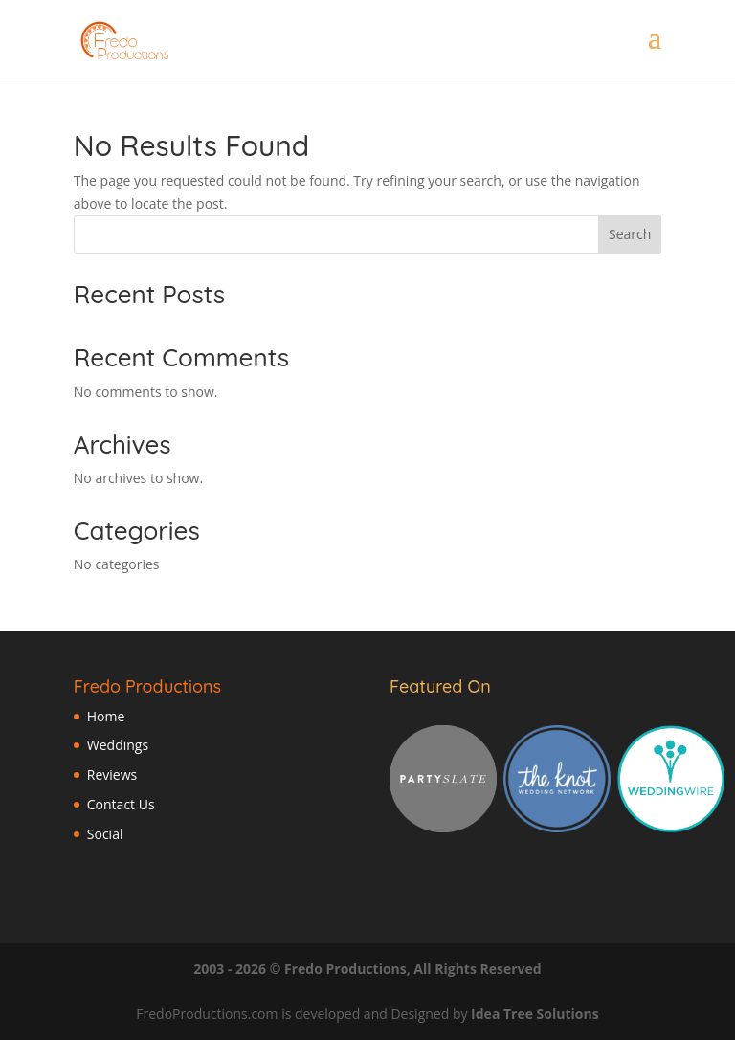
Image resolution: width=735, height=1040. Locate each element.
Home (106, 716)
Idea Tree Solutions (535, 1014)
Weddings (117, 745)
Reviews (112, 774)
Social (105, 834)
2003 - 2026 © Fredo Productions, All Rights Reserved (367, 969)
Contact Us (121, 804)
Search (630, 234)
